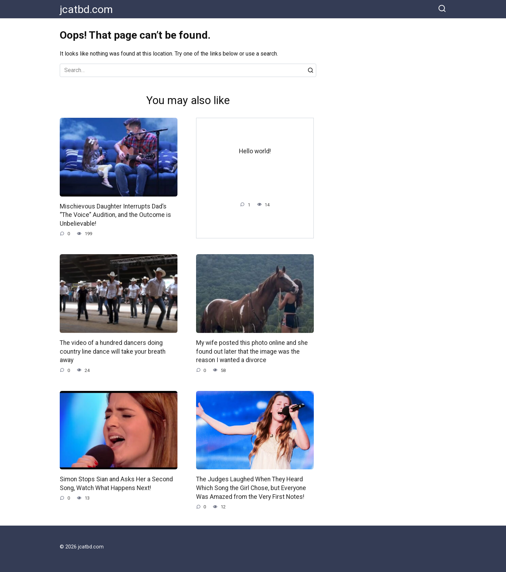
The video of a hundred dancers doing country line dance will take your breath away (113, 351)
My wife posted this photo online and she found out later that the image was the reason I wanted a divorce (252, 351)
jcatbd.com (86, 9)
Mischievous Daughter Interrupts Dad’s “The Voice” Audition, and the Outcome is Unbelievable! (115, 215)
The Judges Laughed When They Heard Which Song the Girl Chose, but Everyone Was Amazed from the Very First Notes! (251, 488)
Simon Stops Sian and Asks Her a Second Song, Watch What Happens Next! (116, 483)
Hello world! (255, 151)
